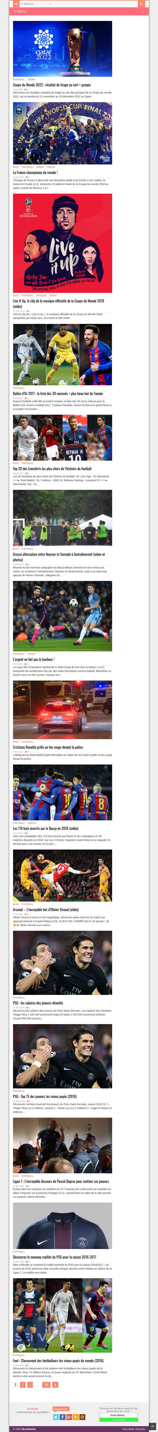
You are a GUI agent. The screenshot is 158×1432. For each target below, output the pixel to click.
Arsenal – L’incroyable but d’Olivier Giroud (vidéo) (46, 909)
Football (19, 79)
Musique (41, 295)
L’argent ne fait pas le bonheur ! (34, 659)
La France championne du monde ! (35, 172)
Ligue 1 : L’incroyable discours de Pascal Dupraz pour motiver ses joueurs (61, 1181)
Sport (31, 79)
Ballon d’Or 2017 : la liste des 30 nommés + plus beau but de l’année (58, 393)
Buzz (16, 167)
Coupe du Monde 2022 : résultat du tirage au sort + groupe (52, 84)
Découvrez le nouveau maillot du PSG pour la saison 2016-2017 (54, 1257)
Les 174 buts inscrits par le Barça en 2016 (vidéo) (45, 828)
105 (46, 1385)
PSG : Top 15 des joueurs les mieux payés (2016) (45, 1096)
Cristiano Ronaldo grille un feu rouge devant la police (48, 747)
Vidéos (51, 167)
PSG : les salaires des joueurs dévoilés (38, 1003)
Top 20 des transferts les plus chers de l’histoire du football (52, 468)
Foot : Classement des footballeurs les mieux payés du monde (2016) (58, 1360)
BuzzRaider (32, 1408)
